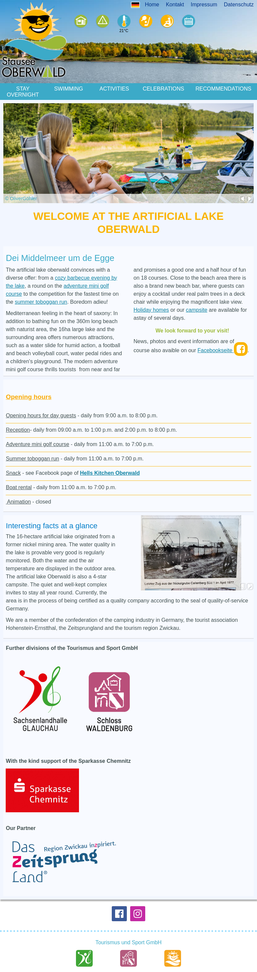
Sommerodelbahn (164, 21)
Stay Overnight (23, 88)
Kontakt (175, 4)
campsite (196, 306)
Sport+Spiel (142, 21)
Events (185, 21)
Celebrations (163, 85)
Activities (114, 85)
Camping (99, 21)
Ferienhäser (78, 21)
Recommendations (223, 85)
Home (152, 4)
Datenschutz (239, 4)
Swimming (68, 85)
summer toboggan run (41, 298)
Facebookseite (222, 347)
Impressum (204, 4)
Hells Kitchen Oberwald (110, 469)
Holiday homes (151, 306)
